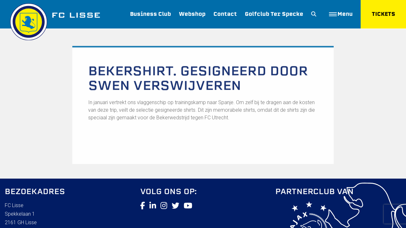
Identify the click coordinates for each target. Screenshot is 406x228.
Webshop (192, 14)
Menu (341, 14)
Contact (225, 14)
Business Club (150, 14)
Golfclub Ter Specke (274, 14)
